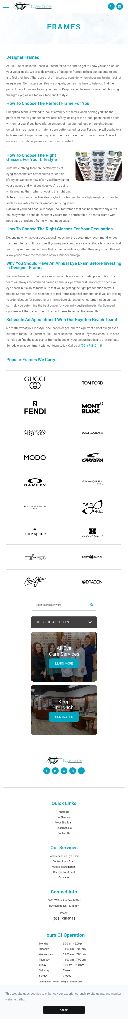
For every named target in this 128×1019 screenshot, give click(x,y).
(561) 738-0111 (91, 345)
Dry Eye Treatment (64, 872)
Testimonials (64, 827)
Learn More (64, 663)
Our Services (64, 817)
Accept (64, 1009)
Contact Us (64, 717)
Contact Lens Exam (64, 861)
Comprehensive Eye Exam (64, 856)
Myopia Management (64, 866)
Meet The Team (64, 822)
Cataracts (64, 877)
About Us (64, 811)
